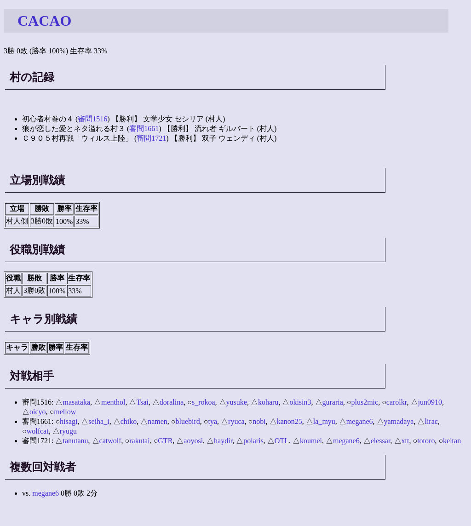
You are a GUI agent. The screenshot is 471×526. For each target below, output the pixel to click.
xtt (405, 441)
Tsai (142, 402)
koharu (268, 402)
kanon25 (289, 421)
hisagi (68, 421)
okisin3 (300, 402)
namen (157, 421)
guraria (332, 402)
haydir (223, 441)
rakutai (139, 441)
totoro (426, 441)
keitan (452, 441)
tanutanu (75, 441)
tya (213, 421)
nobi (259, 421)
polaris (253, 441)
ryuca (236, 421)
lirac (431, 421)
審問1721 (151, 138)
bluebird (188, 421)
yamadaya (399, 421)
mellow (65, 412)
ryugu (68, 431)
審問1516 (92, 119)
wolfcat (38, 431)
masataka (76, 402)
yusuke (236, 402)
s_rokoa (203, 402)
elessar (381, 441)
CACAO (44, 20)
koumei (311, 441)
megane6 (359, 421)
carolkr (396, 402)
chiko (129, 421)
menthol (113, 402)
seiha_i (98, 421)
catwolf (110, 441)
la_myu (324, 421)
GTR (165, 441)
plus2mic (364, 402)
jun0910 (430, 402)
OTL (282, 441)
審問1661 (144, 128)
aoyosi (193, 441)
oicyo (37, 412)
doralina (172, 402)
